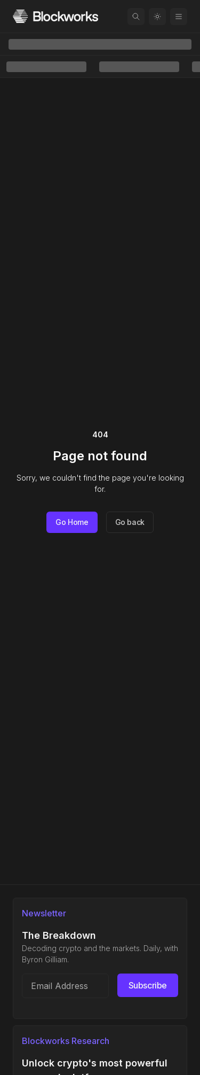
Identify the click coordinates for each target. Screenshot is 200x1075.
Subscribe (148, 985)
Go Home (72, 522)
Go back (130, 522)
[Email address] (65, 986)
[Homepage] (55, 16)
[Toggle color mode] (157, 16)
